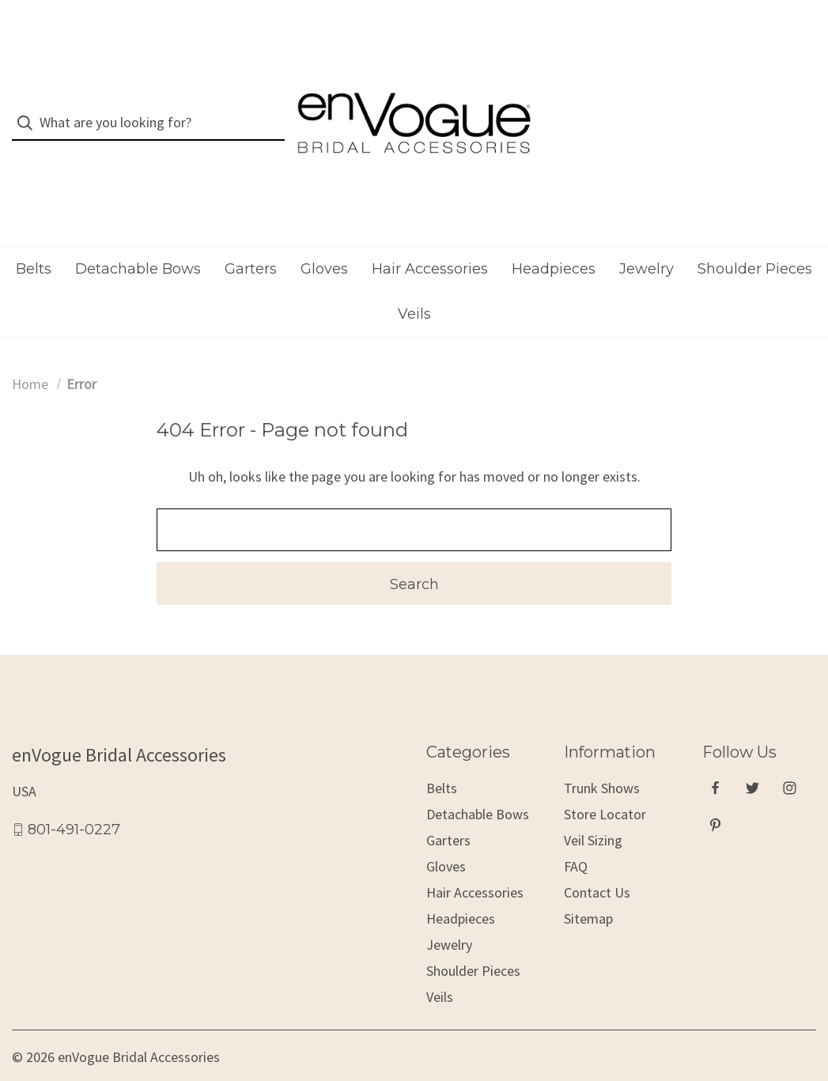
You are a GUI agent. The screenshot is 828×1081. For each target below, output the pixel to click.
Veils (414, 284)
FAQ (576, 837)
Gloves (324, 239)
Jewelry (646, 239)
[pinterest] (715, 795)
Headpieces (553, 239)
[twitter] (752, 758)
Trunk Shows (602, 759)
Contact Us (597, 863)
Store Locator (605, 785)
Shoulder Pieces (755, 239)
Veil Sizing (593, 811)
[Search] (29, 108)
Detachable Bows (138, 239)
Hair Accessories (430, 239)
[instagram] (789, 758)
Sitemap (588, 889)
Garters (251, 239)
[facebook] (715, 758)
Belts (33, 239)
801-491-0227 (74, 799)
